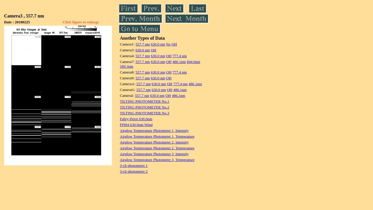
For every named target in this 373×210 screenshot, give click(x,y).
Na (168, 44)
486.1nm (179, 62)
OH (174, 44)
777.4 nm (180, 56)
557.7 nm (143, 44)
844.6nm (193, 62)
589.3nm (126, 66)
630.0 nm (158, 44)
